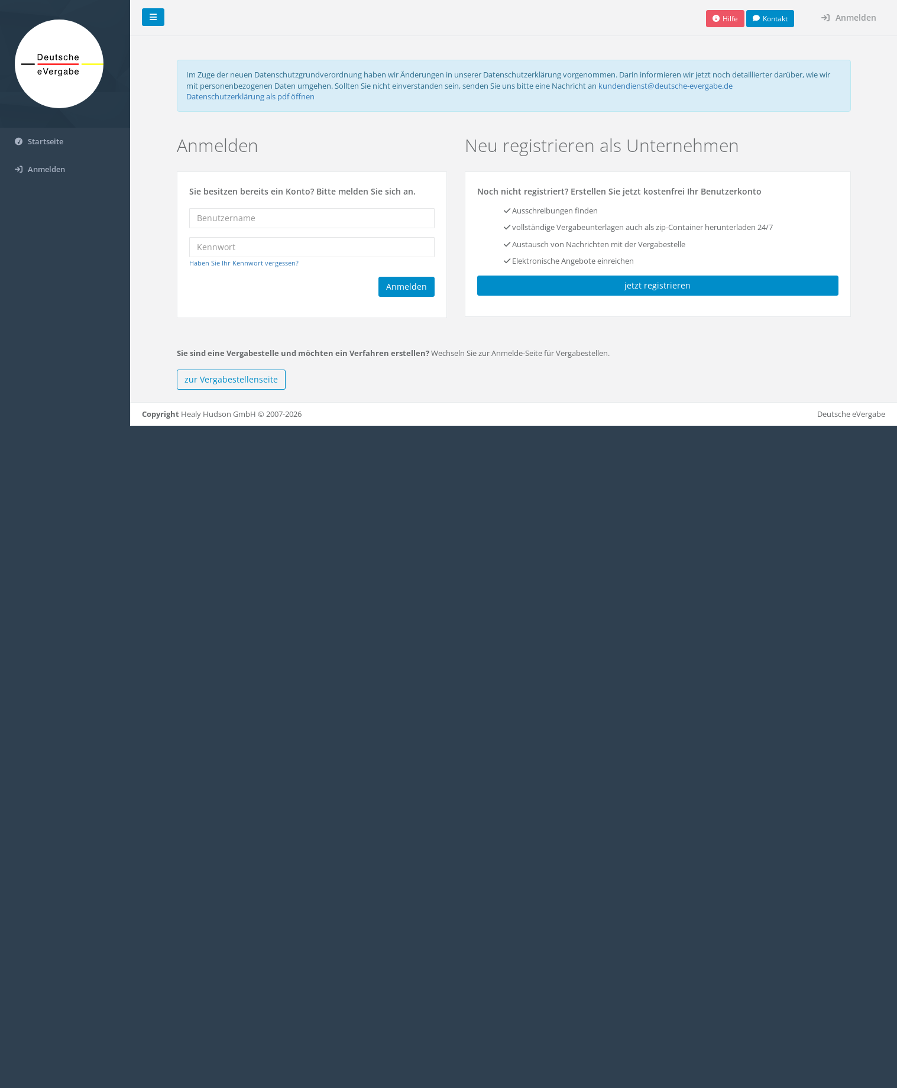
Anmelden (848, 17)
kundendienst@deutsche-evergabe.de (665, 85)
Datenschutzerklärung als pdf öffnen (250, 96)
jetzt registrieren (657, 285)
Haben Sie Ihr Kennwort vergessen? (244, 262)
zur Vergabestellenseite (231, 379)
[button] (725, 18)
